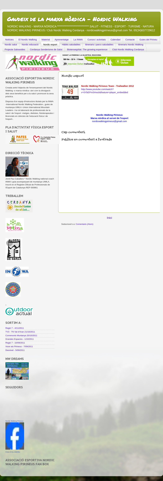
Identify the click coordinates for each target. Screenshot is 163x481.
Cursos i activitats (97, 39)
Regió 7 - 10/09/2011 (15, 343)
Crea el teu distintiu (12, 452)
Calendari (115, 39)
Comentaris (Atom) (84, 224)
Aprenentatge (62, 39)
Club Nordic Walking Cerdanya (128, 49)
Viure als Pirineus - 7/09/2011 (19, 346)
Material (46, 39)
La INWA (78, 39)
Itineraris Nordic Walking (130, 44)
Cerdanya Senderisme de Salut (46, 49)
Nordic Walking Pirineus (14, 421)
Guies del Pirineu (148, 39)
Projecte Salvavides (15, 49)
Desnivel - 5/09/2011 (15, 350)
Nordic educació (30, 44)
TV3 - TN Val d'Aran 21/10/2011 (20, 332)
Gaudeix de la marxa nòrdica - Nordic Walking (72, 19)
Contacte (130, 39)
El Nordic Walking (27, 39)
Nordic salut (11, 44)
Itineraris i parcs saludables (99, 44)
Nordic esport (50, 44)
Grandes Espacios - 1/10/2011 (19, 339)
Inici (109, 217)
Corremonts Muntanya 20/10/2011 (21, 335)
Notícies (9, 39)
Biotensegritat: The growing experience (87, 49)
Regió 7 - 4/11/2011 (14, 328)
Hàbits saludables (71, 44)
